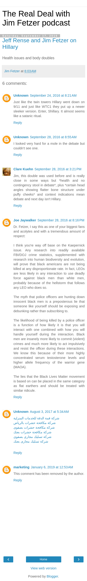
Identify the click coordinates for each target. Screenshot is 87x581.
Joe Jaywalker (24, 220)
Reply (17, 123)
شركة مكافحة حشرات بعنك (32, 432)
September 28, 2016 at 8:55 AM (53, 137)
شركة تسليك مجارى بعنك (30, 441)
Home (43, 559)
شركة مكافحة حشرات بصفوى (34, 427)
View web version (44, 568)
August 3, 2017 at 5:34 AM (49, 412)
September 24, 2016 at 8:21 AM (53, 95)
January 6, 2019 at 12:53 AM (52, 467)
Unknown (21, 95)
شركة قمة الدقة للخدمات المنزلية (36, 418)
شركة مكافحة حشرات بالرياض (34, 423)
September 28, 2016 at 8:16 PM (61, 220)
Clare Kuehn (23, 169)
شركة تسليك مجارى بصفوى (32, 437)
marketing (21, 467)
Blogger (52, 576)
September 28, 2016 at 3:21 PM (58, 169)
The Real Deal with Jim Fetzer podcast (36, 18)
